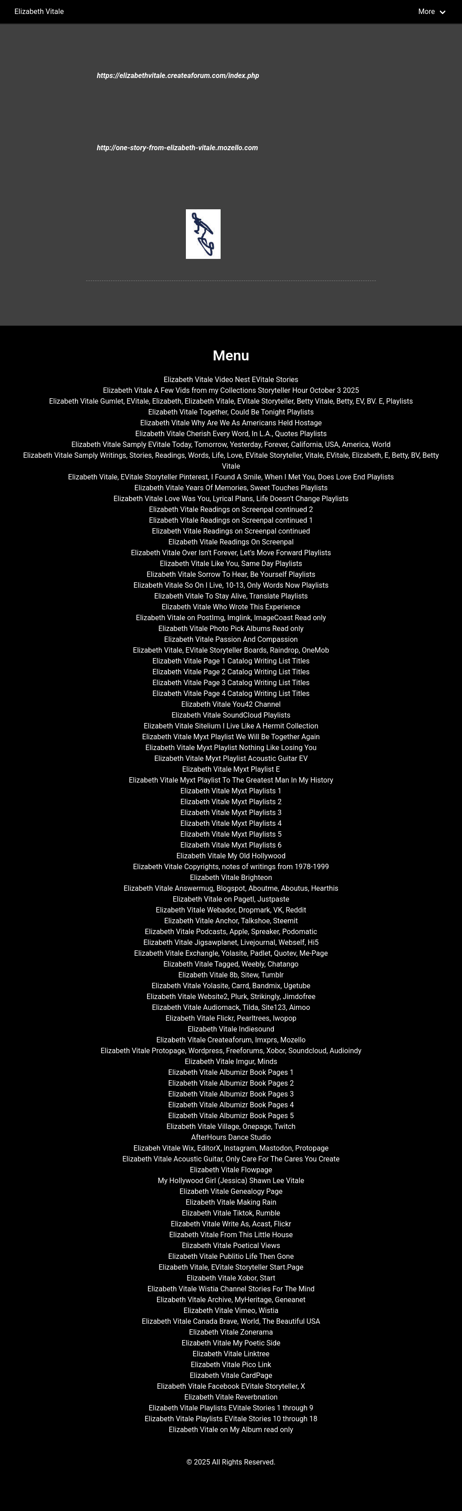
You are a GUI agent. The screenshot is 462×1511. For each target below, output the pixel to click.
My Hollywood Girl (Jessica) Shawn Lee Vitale (231, 1180)
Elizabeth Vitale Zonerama (231, 1332)
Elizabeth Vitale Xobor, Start (231, 1278)
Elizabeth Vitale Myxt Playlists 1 (231, 791)
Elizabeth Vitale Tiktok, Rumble (231, 1213)
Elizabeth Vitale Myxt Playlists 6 (231, 845)
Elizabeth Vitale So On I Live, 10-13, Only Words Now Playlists (231, 585)
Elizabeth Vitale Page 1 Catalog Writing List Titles (231, 661)
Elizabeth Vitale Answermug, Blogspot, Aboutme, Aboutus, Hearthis (231, 888)
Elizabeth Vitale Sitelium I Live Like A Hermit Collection (230, 726)
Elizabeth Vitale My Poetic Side (231, 1343)
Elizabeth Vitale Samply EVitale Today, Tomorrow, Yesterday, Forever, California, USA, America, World (231, 444)
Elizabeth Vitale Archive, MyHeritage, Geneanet (231, 1299)
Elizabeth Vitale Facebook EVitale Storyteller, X (231, 1386)
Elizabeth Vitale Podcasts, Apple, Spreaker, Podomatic (231, 931)
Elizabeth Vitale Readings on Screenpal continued (231, 531)
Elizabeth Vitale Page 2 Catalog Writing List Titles (231, 672)
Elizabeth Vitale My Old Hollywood (231, 856)
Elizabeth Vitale (39, 11)
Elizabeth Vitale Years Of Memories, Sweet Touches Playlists (231, 488)
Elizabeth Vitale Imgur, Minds (231, 1061)
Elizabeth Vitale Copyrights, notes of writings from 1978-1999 (231, 866)
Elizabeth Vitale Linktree (231, 1354)
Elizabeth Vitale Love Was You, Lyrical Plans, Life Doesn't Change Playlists (230, 498)
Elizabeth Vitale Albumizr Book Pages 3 (231, 1094)
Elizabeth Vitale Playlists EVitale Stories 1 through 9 (230, 1408)
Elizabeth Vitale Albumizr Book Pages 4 (231, 1105)
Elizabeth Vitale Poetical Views (231, 1245)
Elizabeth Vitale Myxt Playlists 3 (231, 812)
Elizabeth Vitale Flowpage (231, 1169)
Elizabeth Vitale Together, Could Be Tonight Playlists (231, 412)
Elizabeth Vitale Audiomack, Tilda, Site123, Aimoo (231, 1007)
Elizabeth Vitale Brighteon (231, 877)
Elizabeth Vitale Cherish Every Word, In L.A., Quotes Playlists (231, 433)
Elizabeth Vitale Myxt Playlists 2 (231, 801)
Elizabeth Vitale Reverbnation (231, 1397)
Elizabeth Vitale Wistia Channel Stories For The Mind (231, 1289)
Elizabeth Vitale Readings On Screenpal (231, 542)
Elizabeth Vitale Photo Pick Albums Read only (231, 628)
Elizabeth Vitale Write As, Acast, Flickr (231, 1224)
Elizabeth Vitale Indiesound (231, 1029)
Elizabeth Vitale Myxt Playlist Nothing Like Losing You (230, 747)
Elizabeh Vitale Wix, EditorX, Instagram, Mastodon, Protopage (231, 1148)
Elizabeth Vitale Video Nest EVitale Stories (231, 379)
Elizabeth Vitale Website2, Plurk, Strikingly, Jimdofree (231, 996)
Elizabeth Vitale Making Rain (230, 1202)
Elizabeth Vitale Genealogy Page (231, 1191)
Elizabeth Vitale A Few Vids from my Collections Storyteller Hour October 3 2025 (231, 390)
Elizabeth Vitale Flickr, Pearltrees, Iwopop (231, 1018)
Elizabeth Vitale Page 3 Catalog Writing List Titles (231, 682)
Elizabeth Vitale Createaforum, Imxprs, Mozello (230, 1040)
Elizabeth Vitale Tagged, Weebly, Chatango (230, 964)
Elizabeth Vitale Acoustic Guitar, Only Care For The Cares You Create (231, 1159)
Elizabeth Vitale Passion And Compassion (231, 639)
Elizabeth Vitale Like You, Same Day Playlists (231, 563)
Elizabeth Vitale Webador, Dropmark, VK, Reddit (231, 910)
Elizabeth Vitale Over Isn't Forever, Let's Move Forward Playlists (231, 552)
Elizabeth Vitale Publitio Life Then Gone (231, 1256)
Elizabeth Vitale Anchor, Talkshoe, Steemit (231, 921)
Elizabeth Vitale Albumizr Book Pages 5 (231, 1115)
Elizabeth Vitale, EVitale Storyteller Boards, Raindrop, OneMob (231, 650)
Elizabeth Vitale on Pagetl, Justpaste (231, 899)
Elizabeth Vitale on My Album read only (231, 1429)
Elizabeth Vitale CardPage (231, 1375)
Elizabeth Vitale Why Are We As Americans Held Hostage (231, 423)
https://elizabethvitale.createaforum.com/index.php (178, 75)
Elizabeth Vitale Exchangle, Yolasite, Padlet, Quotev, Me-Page (231, 953)
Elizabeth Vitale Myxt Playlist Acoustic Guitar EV (231, 758)
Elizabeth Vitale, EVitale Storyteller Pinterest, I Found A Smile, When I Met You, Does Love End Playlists (231, 477)
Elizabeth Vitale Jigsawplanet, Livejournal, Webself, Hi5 (231, 942)
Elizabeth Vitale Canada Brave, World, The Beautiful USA (231, 1321)
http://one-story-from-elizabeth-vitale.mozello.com (177, 147)
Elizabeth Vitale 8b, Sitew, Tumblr (230, 975)
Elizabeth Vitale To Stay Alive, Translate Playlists (231, 596)
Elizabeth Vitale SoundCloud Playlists (231, 715)
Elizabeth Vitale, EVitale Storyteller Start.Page (230, 1267)
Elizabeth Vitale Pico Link (231, 1364)
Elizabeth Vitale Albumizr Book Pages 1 (231, 1072)
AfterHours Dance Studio (231, 1137)
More (426, 11)
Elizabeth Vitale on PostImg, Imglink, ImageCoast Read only (231, 617)
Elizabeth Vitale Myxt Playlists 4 (231, 823)
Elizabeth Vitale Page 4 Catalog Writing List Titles (231, 693)
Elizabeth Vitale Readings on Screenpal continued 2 (231, 509)
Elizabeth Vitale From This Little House (231, 1234)
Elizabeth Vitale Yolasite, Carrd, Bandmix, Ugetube (231, 985)
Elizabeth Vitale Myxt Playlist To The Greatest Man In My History (231, 780)
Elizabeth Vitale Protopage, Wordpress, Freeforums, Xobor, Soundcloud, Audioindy (231, 1050)
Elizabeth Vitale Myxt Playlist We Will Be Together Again (231, 736)
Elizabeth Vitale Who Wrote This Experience (231, 607)
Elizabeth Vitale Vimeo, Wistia (231, 1310)
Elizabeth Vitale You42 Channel (231, 704)
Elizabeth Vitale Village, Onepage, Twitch (231, 1126)
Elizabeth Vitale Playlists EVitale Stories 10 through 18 (230, 1418)
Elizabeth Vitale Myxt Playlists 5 (231, 834)
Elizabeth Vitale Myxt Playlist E (231, 769)
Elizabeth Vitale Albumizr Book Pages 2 (231, 1083)
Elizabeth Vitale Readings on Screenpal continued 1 (231, 520)
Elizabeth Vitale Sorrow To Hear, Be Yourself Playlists (231, 574)
